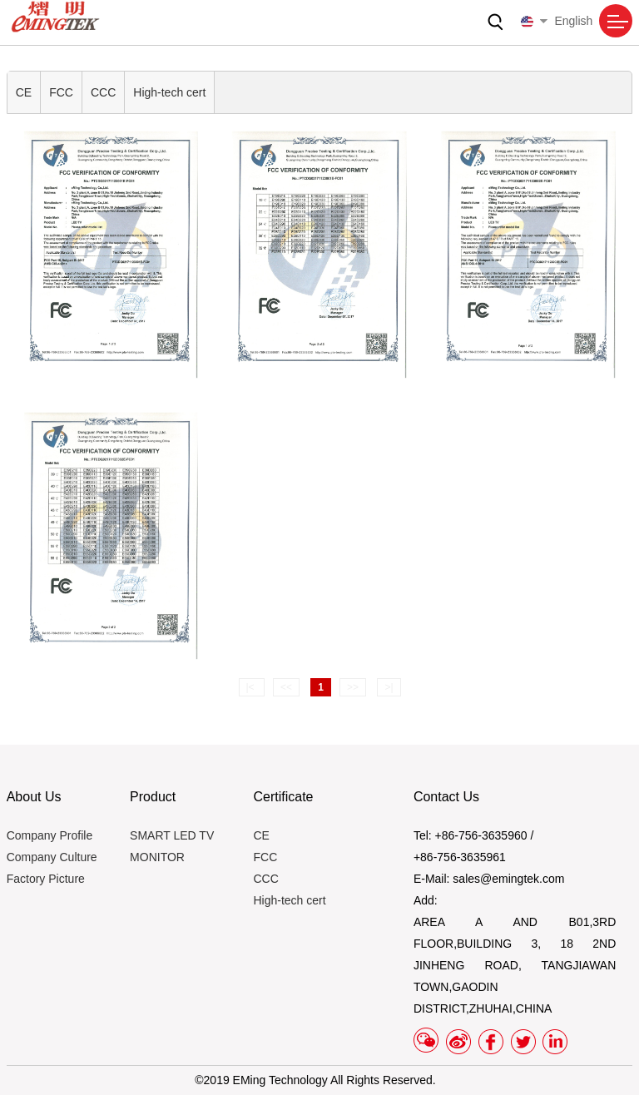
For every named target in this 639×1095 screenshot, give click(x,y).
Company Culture (52, 857)
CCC (103, 92)
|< (251, 687)
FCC (61, 92)
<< (286, 687)
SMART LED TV (172, 835)
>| (388, 687)
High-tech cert (169, 92)
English (556, 21)
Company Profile (50, 835)
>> (353, 687)
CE (24, 92)
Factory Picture (46, 878)
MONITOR (157, 857)
